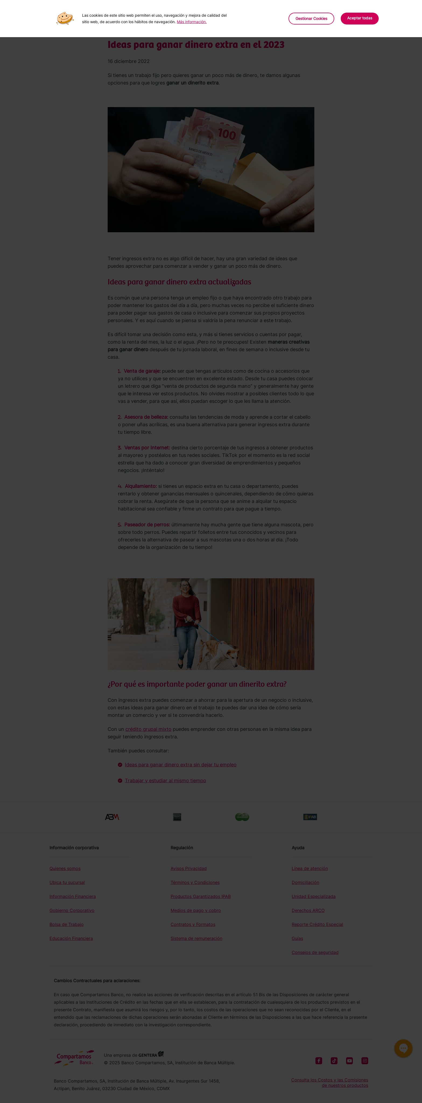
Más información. (192, 21)
